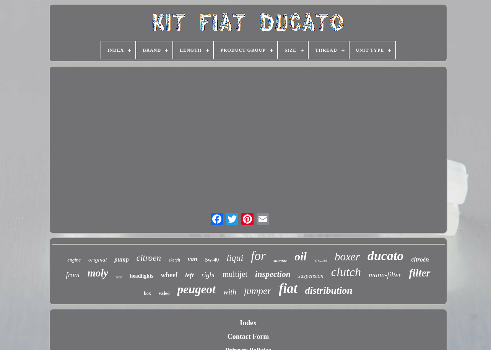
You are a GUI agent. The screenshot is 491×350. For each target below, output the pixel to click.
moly (98, 273)
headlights (141, 276)
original (97, 260)
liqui (234, 258)
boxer (347, 256)
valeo (164, 293)
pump (121, 259)
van (193, 259)
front (73, 275)
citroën (420, 259)
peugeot (196, 289)
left (189, 275)
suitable (280, 260)
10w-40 (320, 260)
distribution (329, 290)
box (147, 293)
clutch (346, 272)
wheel (169, 275)
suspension (311, 276)
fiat (288, 288)
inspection (273, 274)
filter (420, 273)
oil (300, 256)
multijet (235, 274)
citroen (149, 258)
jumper (257, 291)
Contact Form (248, 336)
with (229, 292)
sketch (174, 260)
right (208, 275)
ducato (385, 256)
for (258, 256)
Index (248, 323)
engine (74, 260)
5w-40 (212, 260)
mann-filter (385, 275)
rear (119, 277)
